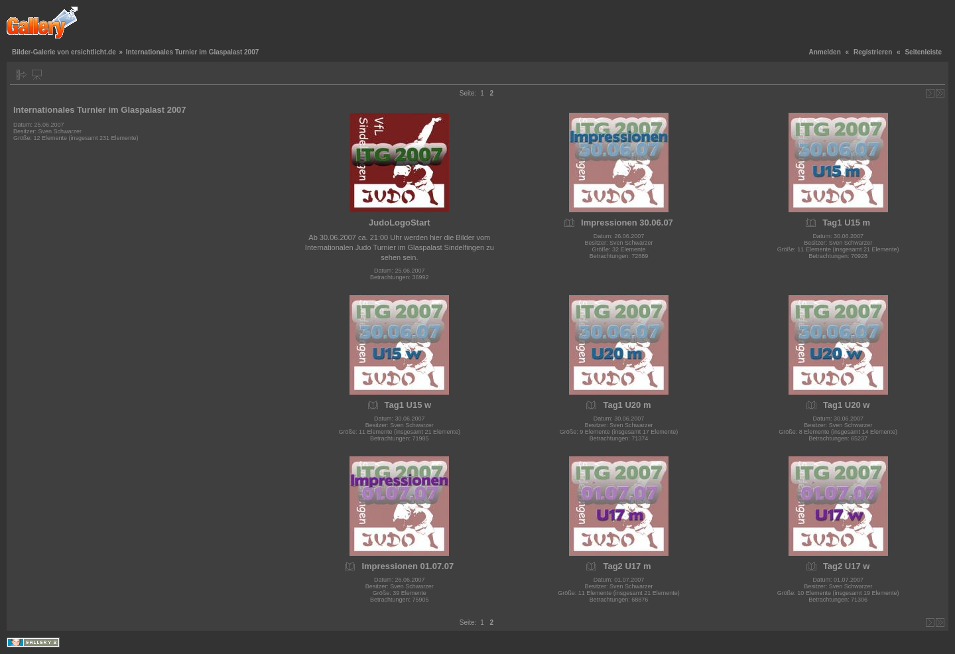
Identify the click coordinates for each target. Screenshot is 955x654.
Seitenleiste (923, 52)
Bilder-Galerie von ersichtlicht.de (64, 52)
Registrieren (873, 52)
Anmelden (824, 52)
